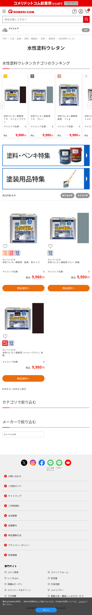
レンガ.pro (13, 578)
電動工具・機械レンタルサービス (67, 596)
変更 (86, 30)
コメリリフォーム (59, 572)
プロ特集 (12, 596)
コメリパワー (57, 590)
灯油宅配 (55, 584)
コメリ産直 (13, 572)
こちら (81, 601)
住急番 (54, 578)
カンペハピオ (10, 434)
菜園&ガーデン (15, 584)
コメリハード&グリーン (19, 590)
